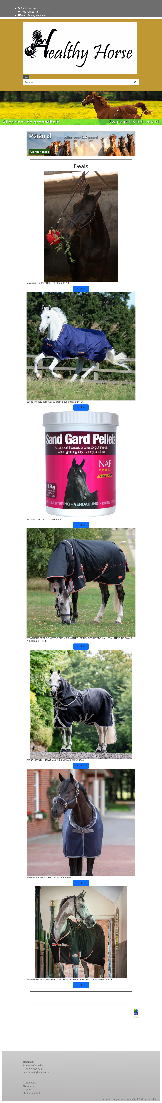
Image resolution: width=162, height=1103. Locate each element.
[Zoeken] (77, 82)
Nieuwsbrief (29, 1086)
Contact (27, 1089)
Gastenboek (29, 1082)
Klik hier (81, 288)
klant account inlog (32, 1093)
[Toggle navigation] (26, 77)
